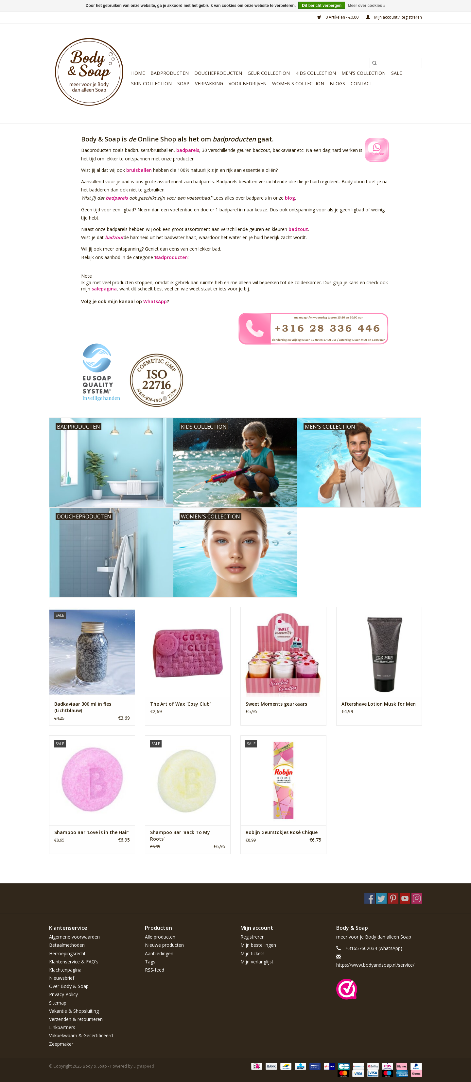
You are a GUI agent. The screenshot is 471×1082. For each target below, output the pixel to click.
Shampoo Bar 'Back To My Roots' (180, 835)
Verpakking (209, 83)
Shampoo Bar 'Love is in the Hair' (91, 832)
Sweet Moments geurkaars (276, 704)
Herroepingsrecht (67, 953)
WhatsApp (155, 301)
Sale (396, 73)
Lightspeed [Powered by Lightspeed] (143, 1066)
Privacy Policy (63, 994)
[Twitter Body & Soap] (381, 898)
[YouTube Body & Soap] (405, 898)
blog (290, 198)
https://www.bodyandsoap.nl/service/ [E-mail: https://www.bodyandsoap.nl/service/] (375, 965)
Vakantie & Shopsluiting (74, 1011)
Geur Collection (269, 73)
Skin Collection (151, 83)
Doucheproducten (218, 73)
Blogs (337, 83)
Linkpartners (62, 1027)
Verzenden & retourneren (76, 1019)
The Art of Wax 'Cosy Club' (180, 704)
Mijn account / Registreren (394, 17)
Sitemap (57, 1003)
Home (138, 73)
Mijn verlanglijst (256, 962)
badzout (298, 229)
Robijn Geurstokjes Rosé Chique (282, 832)
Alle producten (160, 937)
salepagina (104, 289)
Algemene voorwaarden (74, 937)
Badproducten (169, 73)
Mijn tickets (252, 953)
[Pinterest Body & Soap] (393, 898)
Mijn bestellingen (258, 945)
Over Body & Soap (69, 986)
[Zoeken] (396, 63)
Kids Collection (315, 73)
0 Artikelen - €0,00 (338, 17)
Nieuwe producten (164, 945)
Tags (150, 962)
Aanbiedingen (159, 953)
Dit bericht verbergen (321, 5)
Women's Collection (298, 83)
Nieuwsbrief (61, 978)
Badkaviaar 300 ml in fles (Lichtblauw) (82, 707)
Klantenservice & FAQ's (73, 962)
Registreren (252, 937)
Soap (183, 83)
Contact (362, 83)
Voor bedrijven (248, 83)
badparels (187, 150)
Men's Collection (363, 73)
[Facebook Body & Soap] (369, 898)
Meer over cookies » (366, 5)
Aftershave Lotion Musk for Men (378, 704)
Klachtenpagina (65, 970)
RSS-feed (154, 970)
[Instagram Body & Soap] (416, 898)
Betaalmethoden (67, 945)
